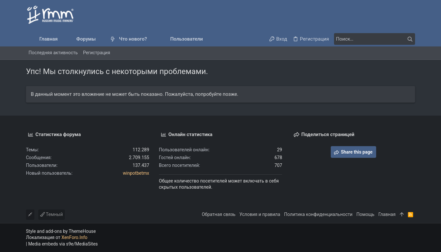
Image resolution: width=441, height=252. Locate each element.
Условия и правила (259, 214)
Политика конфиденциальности (318, 214)
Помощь (365, 214)
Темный (51, 214)
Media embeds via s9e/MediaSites (63, 243)
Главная (387, 214)
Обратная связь (218, 214)
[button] (101, 39)
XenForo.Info (75, 237)
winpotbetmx (136, 173)
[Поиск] (374, 39)
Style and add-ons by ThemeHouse (61, 231)
